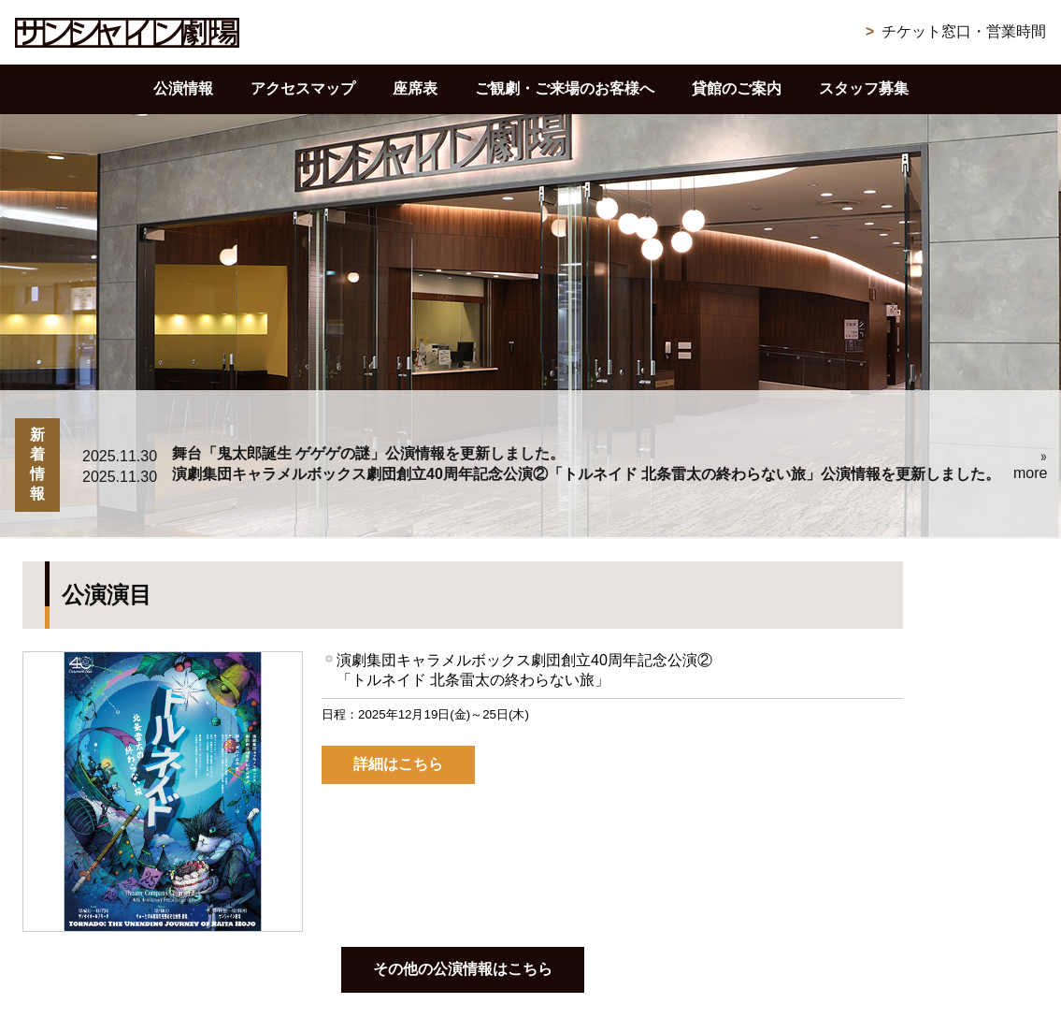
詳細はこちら (398, 764)
